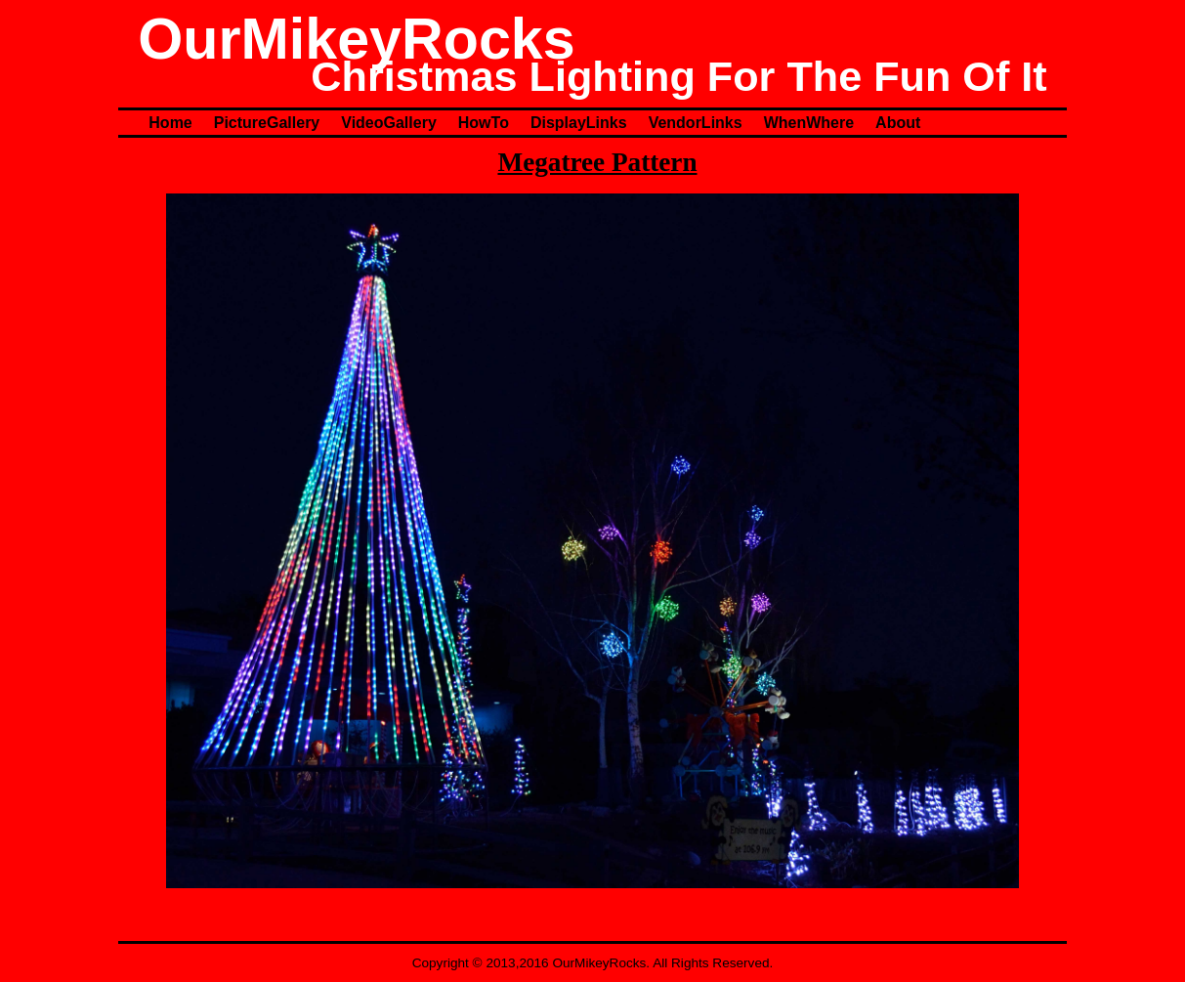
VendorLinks (695, 122)
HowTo (483, 122)
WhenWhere (809, 122)
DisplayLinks (578, 122)
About (897, 122)
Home (169, 122)
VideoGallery (389, 122)
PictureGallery (267, 122)
